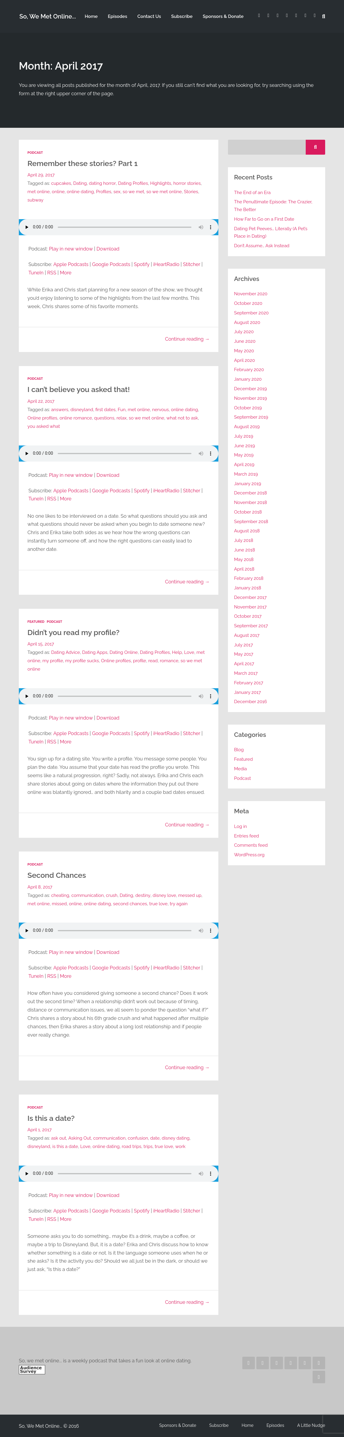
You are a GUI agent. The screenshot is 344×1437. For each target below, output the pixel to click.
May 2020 (244, 351)
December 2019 (250, 388)
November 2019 (250, 398)
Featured (36, 621)
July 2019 (243, 436)
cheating (60, 894)
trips (148, 1145)
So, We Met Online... (47, 16)
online (58, 191)
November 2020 (251, 293)
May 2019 (244, 455)
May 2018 (244, 559)
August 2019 (247, 426)
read (163, 660)
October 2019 (248, 408)
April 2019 (244, 464)
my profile (62, 660)
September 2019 (251, 417)
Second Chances (57, 874)
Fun (122, 409)
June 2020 (245, 341)
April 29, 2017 (41, 175)
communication (87, 894)
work (181, 1145)
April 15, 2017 (41, 643)
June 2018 (244, 550)
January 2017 (247, 692)
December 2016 (250, 701)
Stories (192, 191)
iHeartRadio (167, 264)
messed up (190, 894)
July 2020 (244, 331)
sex (117, 191)
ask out (58, 1137)
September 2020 (251, 313)
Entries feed (246, 836)
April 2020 (244, 360)
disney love (164, 894)
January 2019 (247, 483)
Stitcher (192, 264)
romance (179, 660)
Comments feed (251, 845)
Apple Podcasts (71, 264)
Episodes (117, 16)
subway (36, 200)
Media (240, 768)
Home (91, 16)
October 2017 (248, 616)
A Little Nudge (311, 1424)
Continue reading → (187, 339)
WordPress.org (249, 854)
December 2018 (250, 493)
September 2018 (251, 521)
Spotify (142, 264)
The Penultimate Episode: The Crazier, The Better (273, 205)
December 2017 (250, 597)
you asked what (44, 426)
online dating (80, 191)
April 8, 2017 (40, 886)
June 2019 (244, 445)
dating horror (102, 183)
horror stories (187, 183)
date (155, 1137)
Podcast (35, 153)
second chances (131, 903)
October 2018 (248, 512)
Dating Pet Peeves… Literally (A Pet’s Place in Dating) (271, 232)
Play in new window (71, 248)
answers (60, 409)
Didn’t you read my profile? (74, 632)
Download (108, 248)
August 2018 (247, 531)
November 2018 (250, 502)
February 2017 (249, 683)
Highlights (160, 183)
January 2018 (247, 588)
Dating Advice (65, 652)
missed (59, 903)
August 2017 (247, 635)
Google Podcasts (111, 264)
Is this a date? (51, 1117)
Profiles (104, 191)
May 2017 (244, 654)
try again (179, 903)
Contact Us (149, 16)
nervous (161, 409)
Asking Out (79, 1137)
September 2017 (251, 625)
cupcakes (61, 183)
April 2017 (244, 663)
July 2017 (243, 645)
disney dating (176, 1137)
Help (177, 652)
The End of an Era (252, 192)
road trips (132, 1145)
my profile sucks (92, 660)
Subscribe (181, 16)
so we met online (164, 191)
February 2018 (249, 578)
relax (122, 417)
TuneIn (36, 272)
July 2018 (243, 540)
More (66, 272)
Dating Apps (95, 652)
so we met (134, 191)
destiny (143, 894)
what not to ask (183, 417)
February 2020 (249, 369)
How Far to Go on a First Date (264, 219)
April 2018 (244, 569)
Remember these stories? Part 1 (83, 163)
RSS (52, 272)
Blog (239, 749)
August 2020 (247, 322)
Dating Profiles (133, 183)
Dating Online (124, 652)
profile (149, 660)
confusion (138, 1137)
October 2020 (248, 303)
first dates (106, 409)
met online (39, 191)
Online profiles (42, 417)
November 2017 (250, 607)
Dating (80, 183)
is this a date (65, 1145)
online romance (76, 417)
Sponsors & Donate (223, 16)
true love (159, 903)
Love (190, 652)
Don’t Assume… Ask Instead (262, 245)
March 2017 (246, 673)
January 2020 (248, 379)
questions (105, 417)
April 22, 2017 (41, 401)
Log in (240, 826)
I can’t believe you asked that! (79, 389)
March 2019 (246, 474)
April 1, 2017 (40, 1129)
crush (112, 894)
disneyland (82, 409)
